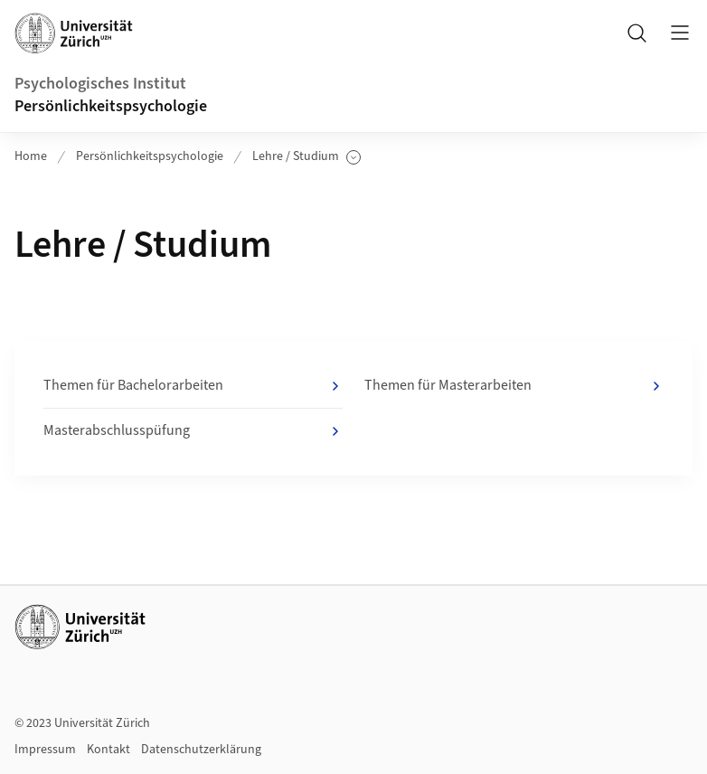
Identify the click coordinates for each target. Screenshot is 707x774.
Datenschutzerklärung (201, 750)
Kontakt (108, 750)
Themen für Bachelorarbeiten (193, 386)
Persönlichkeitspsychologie (110, 106)
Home (30, 156)
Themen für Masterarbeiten (514, 386)
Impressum (45, 750)
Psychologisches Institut (100, 83)
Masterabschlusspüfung (193, 431)
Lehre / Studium (306, 156)
